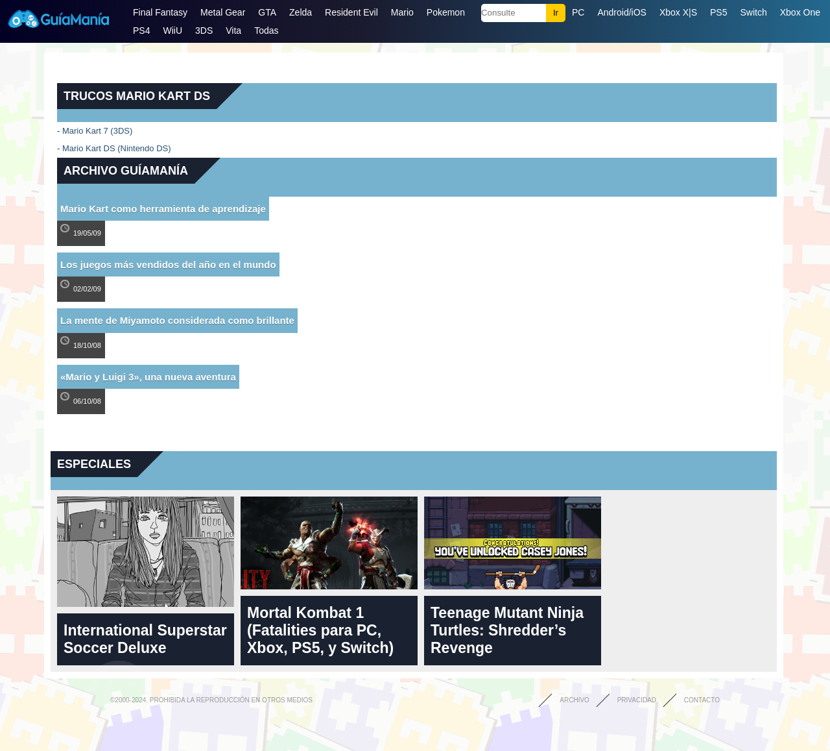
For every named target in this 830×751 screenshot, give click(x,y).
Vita (233, 30)
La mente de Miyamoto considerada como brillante (177, 320)
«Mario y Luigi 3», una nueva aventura (148, 376)
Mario (402, 12)
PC (578, 12)
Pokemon (446, 12)
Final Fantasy (160, 12)
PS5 (718, 12)
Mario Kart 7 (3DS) (97, 131)
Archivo (574, 700)
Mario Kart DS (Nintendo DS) (116, 148)
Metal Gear (222, 12)
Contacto (702, 700)
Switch (753, 12)
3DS (204, 30)
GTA (267, 12)
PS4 (141, 30)
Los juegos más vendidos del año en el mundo (168, 264)
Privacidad (636, 700)
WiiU (172, 30)
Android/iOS (621, 12)
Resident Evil (351, 12)
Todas (266, 30)
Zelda (300, 12)
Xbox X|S (678, 12)
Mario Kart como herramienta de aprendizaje (163, 208)
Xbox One (800, 12)
